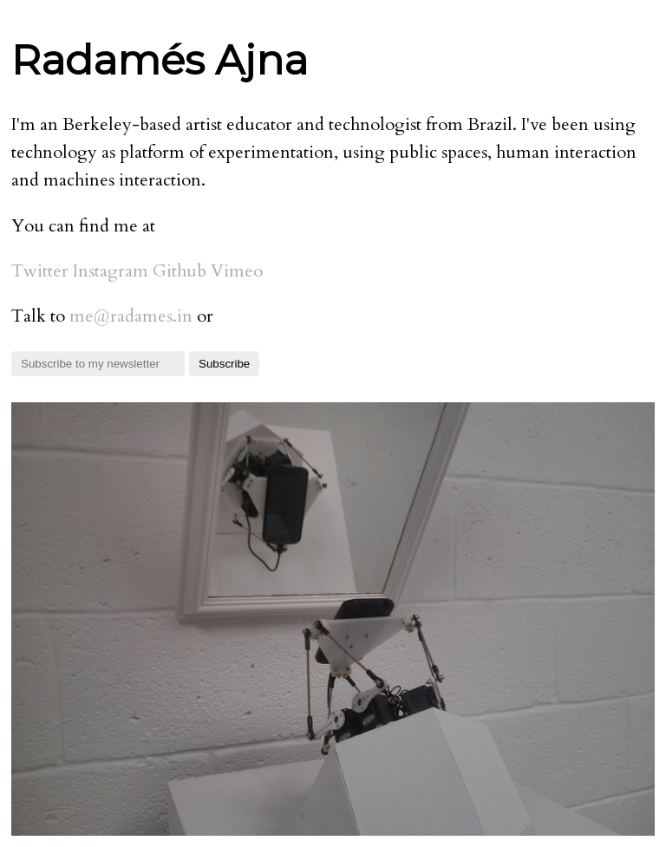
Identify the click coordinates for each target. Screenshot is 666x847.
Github (179, 271)
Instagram (110, 271)
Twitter (40, 271)
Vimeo (237, 271)
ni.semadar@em (131, 316)
